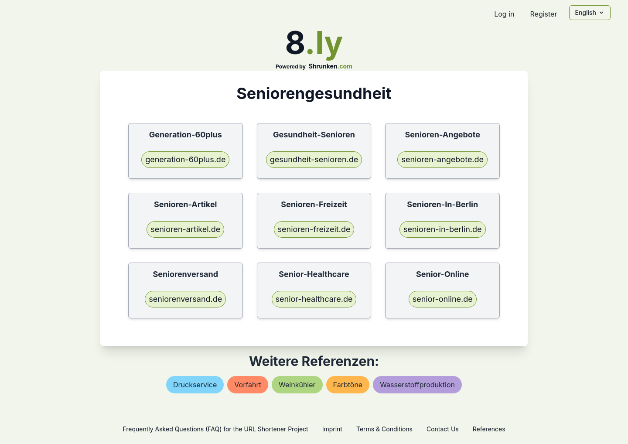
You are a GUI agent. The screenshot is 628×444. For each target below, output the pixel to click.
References (489, 429)
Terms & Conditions (384, 429)
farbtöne (348, 384)
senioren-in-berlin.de (442, 229)
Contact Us (443, 429)
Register (543, 14)
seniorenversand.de (185, 299)
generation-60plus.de (185, 159)
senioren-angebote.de (442, 159)
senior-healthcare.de (314, 299)
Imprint (332, 429)
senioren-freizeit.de (314, 229)
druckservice (195, 384)
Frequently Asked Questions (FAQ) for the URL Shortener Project (215, 429)
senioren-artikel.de (185, 229)
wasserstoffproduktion (417, 384)
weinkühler (297, 384)
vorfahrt (247, 384)
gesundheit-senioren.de (314, 159)
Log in (504, 14)
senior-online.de (443, 299)
